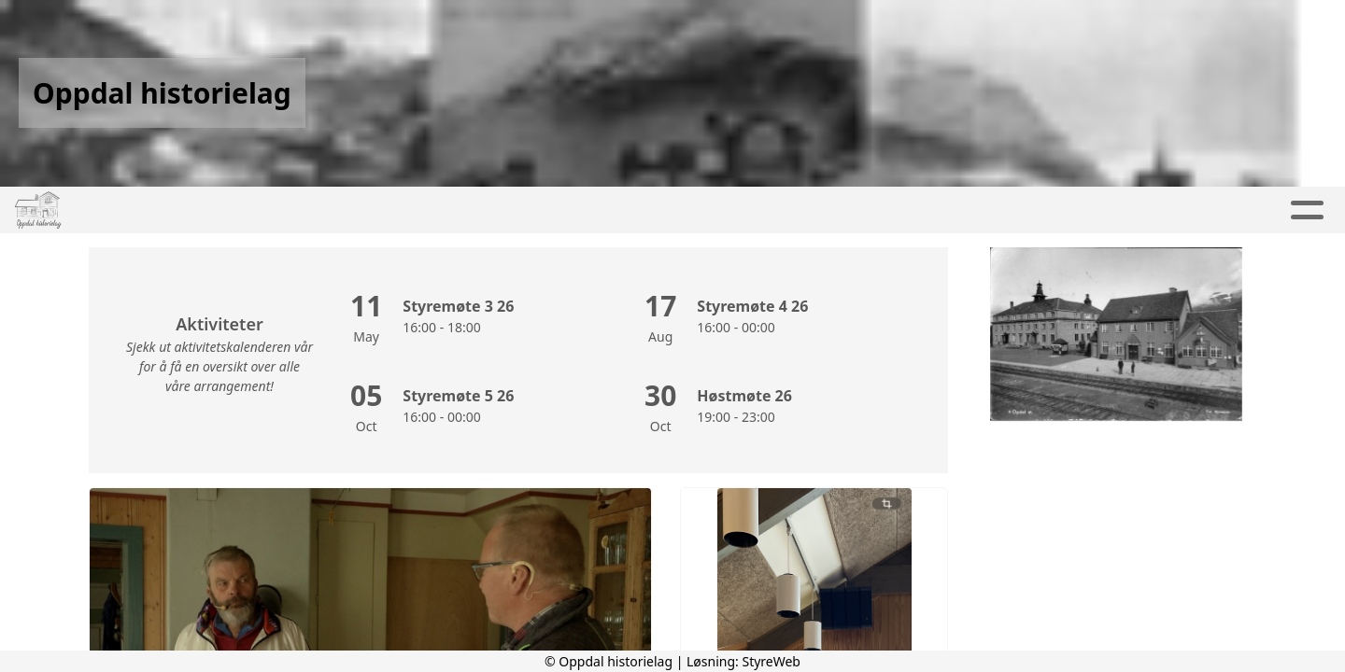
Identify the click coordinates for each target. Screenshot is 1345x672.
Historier (1111, 210)
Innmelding (986, 210)
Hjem (254, 210)
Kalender (523, 210)
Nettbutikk (866, 210)
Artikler (335, 210)
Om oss (639, 210)
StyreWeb (771, 661)
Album (422, 210)
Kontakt (750, 210)
